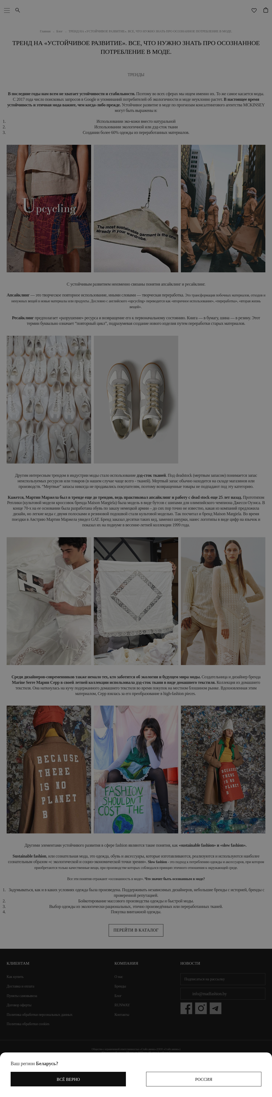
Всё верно (68, 1079)
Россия (203, 1079)
